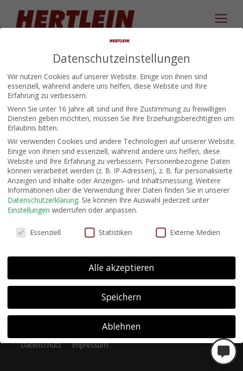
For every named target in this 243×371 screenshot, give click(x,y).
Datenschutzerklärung (42, 200)
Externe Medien (188, 232)
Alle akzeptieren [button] (121, 267)
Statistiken (108, 232)
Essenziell (38, 232)
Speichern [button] (121, 297)
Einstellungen (28, 210)
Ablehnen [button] (121, 326)
